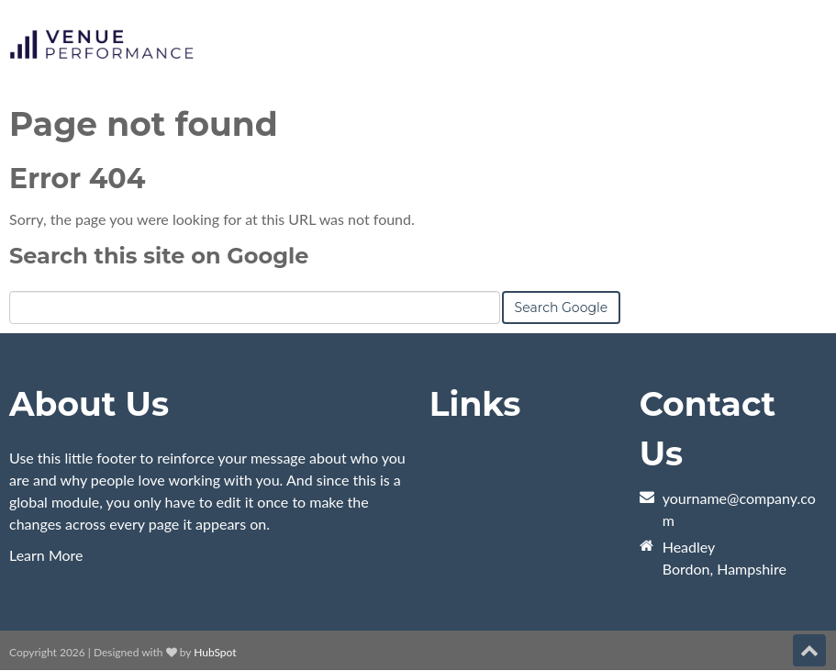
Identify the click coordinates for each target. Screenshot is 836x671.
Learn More (46, 555)
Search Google (561, 307)
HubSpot (215, 652)
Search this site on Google (158, 255)
